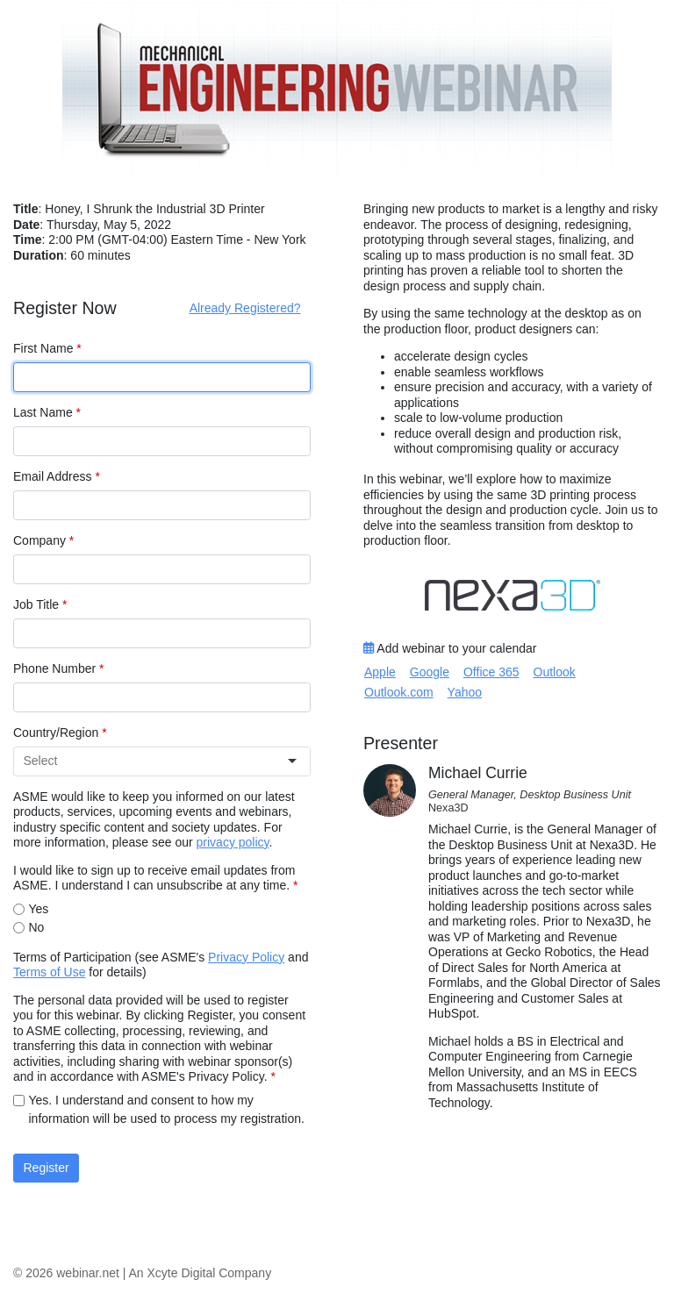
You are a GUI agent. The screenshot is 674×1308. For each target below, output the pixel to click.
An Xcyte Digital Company (200, 1273)
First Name (47, 348)
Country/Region (60, 732)
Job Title (40, 604)
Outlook (555, 672)
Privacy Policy (246, 957)
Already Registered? (245, 308)
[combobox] (155, 761)
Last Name (47, 412)
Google (429, 672)
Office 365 (491, 672)
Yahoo (465, 692)
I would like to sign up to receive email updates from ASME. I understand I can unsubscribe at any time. (155, 878)
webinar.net (87, 1273)
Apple (380, 672)
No (37, 927)
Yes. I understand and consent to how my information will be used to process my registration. (167, 1109)
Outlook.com (399, 692)
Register (46, 1168)
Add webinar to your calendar (449, 648)
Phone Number (58, 668)
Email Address (56, 476)
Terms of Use (49, 972)
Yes (39, 909)
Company (43, 540)
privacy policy (233, 842)
